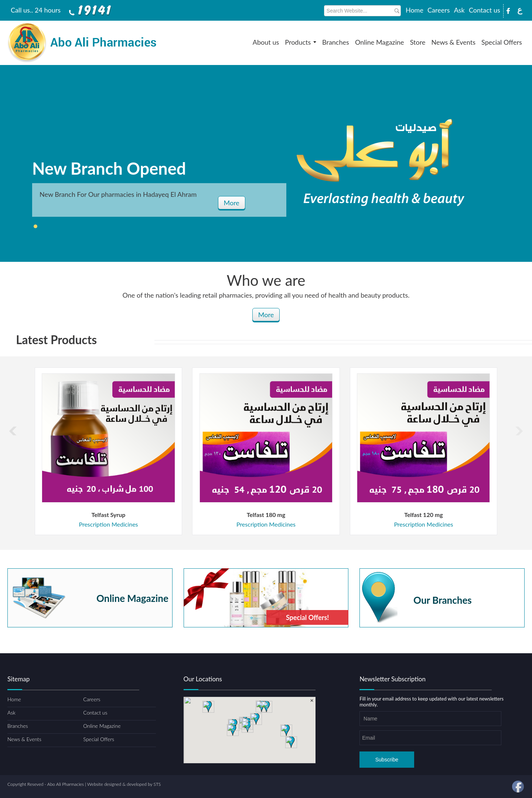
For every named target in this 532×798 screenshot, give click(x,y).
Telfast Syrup (109, 514)
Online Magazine (379, 42)
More (231, 203)
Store (418, 42)
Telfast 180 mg (266, 514)
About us (266, 42)
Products (300, 42)
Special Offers (501, 42)
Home (414, 10)
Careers (438, 10)
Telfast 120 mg (423, 514)
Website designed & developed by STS (124, 784)
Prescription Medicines (108, 524)
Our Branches (442, 599)
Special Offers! (307, 617)
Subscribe (386, 760)
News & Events (453, 42)
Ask (459, 10)
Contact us (484, 10)
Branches (335, 42)
